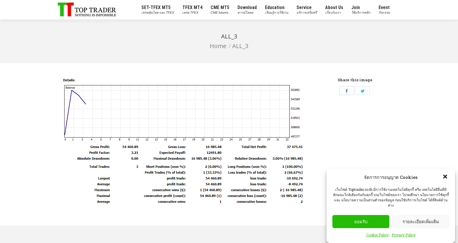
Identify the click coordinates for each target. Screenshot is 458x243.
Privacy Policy (404, 235)
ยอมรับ (361, 221)
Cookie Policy (377, 235)
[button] (445, 177)
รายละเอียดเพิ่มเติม (421, 221)
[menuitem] (157, 9)
